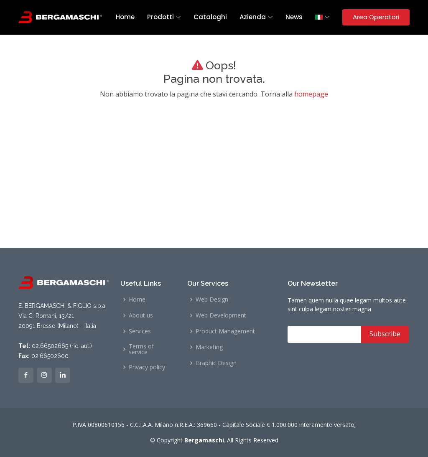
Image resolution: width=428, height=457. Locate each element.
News (294, 17)
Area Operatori (376, 17)
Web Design (212, 299)
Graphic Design (216, 363)
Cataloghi (210, 17)
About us (141, 315)
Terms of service (141, 349)
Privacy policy (147, 367)
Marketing (209, 347)
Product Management (225, 331)
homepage (311, 94)
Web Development (221, 315)
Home (125, 17)
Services (140, 331)
